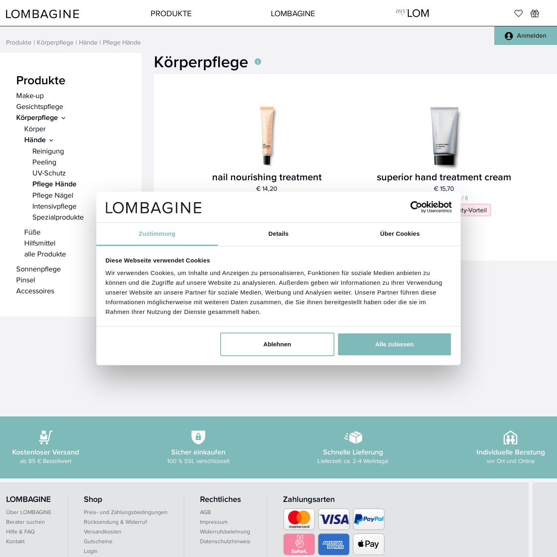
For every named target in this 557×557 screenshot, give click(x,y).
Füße (32, 232)
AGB (205, 512)
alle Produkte (45, 254)
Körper (35, 129)
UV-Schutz (49, 173)
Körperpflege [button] (207, 61)
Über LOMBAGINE (28, 512)
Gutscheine (98, 541)
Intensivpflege (54, 206)
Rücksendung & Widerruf (115, 522)
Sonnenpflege (38, 269)
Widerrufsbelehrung (225, 531)
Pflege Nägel (52, 195)
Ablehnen (277, 344)
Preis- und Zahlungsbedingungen (126, 512)
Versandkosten (102, 531)
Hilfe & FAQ (20, 531)
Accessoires (35, 291)
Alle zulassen (394, 344)
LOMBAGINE (293, 13)
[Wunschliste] (535, 13)
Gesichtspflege (39, 106)
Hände (88, 42)
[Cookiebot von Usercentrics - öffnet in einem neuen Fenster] (416, 207)
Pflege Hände (54, 184)
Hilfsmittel (39, 243)
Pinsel (25, 280)
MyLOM (412, 13)
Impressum (213, 522)
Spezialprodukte (58, 217)
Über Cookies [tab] (400, 233)
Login (91, 551)
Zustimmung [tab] (157, 233)
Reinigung (48, 151)
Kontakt (15, 541)
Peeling (44, 162)
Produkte (171, 13)
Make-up (30, 95)
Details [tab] (278, 233)
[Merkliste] (518, 13)
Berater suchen (25, 522)
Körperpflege (55, 42)
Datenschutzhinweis (225, 541)
